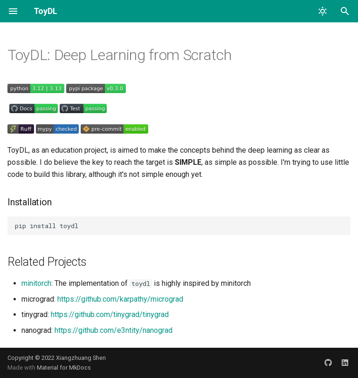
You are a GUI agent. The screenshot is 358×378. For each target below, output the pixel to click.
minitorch (36, 283)
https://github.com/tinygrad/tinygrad (110, 314)
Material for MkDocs (64, 367)
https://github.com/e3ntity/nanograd (113, 330)
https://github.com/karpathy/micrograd (120, 299)
